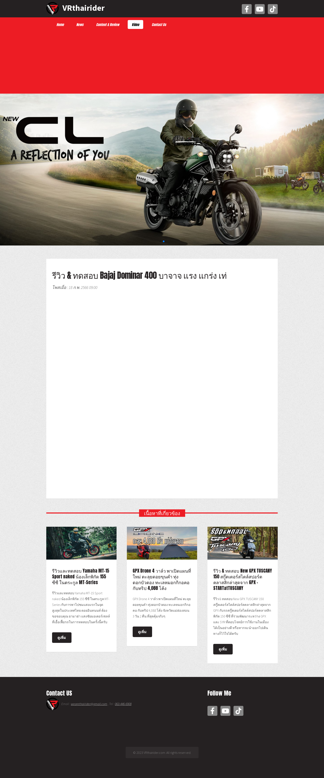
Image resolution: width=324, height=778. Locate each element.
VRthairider (75, 8)
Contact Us (159, 24)
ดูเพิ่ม (61, 637)
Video (135, 24)
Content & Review (107, 24)
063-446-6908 (123, 704)
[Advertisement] (162, 58)
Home (60, 24)
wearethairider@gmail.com (89, 704)
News (79, 24)
